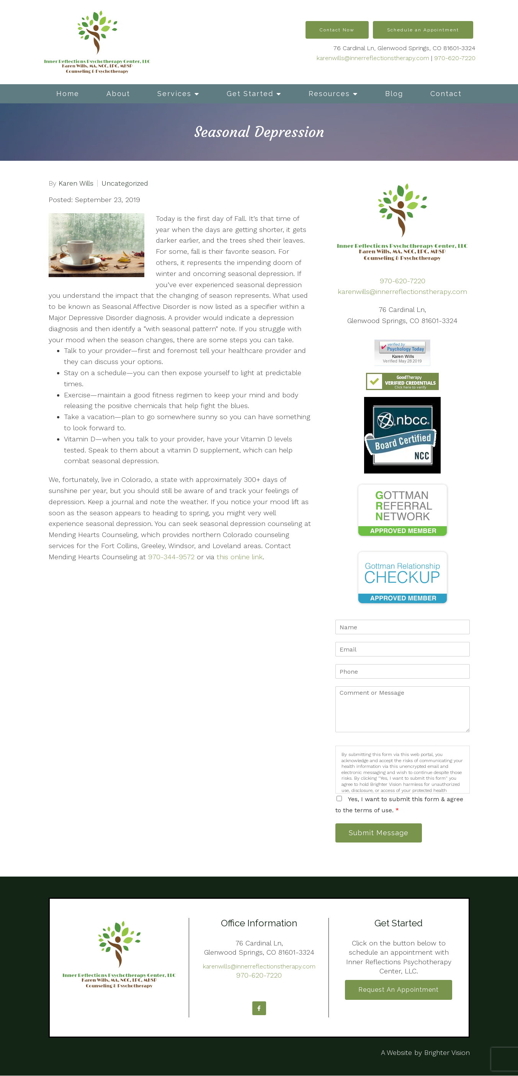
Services (174, 94)
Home (67, 94)
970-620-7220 (455, 58)
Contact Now (337, 30)
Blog (394, 94)
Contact (446, 94)
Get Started (250, 94)
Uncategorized (124, 183)
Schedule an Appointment (423, 30)
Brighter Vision (447, 1053)
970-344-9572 (171, 557)
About (118, 94)
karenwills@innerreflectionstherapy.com (373, 58)
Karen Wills (76, 183)
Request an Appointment (398, 990)
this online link (240, 557)
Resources (329, 94)
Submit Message (379, 833)
